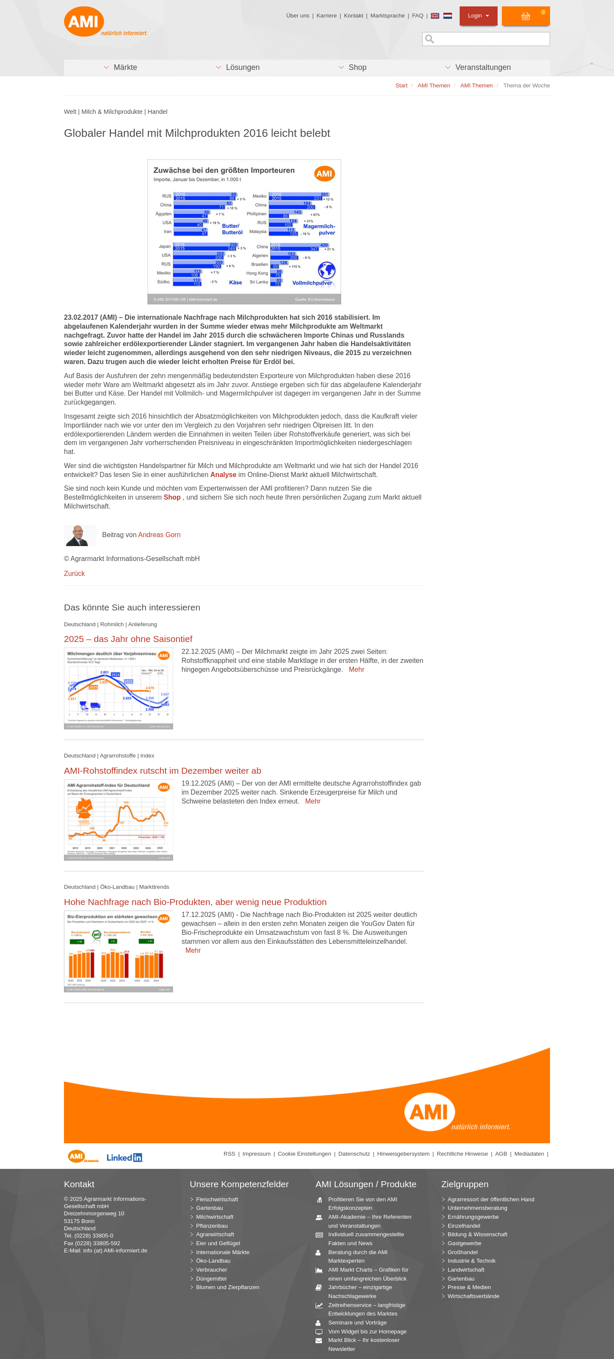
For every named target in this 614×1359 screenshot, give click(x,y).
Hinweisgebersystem (403, 1154)
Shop (172, 497)
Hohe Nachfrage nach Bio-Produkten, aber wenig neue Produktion (195, 902)
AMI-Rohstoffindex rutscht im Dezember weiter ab (162, 770)
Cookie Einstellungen (304, 1154)
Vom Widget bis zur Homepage (364, 1331)
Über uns (297, 15)
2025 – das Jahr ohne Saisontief (128, 639)
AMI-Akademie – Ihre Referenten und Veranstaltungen (366, 1221)
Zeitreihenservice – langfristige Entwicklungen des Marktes (363, 1309)
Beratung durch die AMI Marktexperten (355, 1256)
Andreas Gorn (159, 534)
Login (478, 15)
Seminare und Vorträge (354, 1323)
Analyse (224, 474)
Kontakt (353, 15)
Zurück (74, 573)
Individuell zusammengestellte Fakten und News (363, 1238)
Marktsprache (388, 15)
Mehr (354, 669)
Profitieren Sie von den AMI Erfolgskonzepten (359, 1203)
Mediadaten (529, 1154)
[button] (120, 68)
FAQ (417, 15)
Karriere (326, 15)
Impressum (257, 1154)
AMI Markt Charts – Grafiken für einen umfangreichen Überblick (365, 1274)
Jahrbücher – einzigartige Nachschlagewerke (357, 1291)
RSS (229, 1154)
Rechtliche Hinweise (462, 1154)
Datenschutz (354, 1154)
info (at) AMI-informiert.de (115, 1250)
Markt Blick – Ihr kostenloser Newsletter (361, 1344)
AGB (501, 1154)
